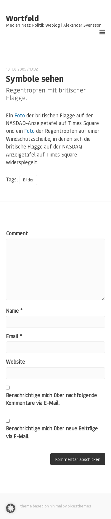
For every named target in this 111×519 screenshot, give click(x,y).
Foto (20, 115)
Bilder (28, 180)
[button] (10, 508)
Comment (17, 233)
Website (15, 361)
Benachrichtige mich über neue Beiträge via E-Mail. (52, 432)
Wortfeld (22, 18)
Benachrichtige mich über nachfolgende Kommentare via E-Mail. (51, 399)
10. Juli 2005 (16, 68)
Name (14, 310)
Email (14, 336)
